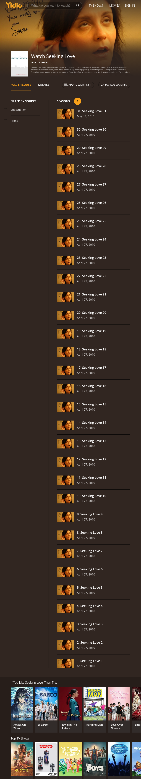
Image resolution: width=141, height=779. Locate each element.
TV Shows (96, 5)
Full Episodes (21, 85)
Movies (114, 5)
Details (43, 85)
